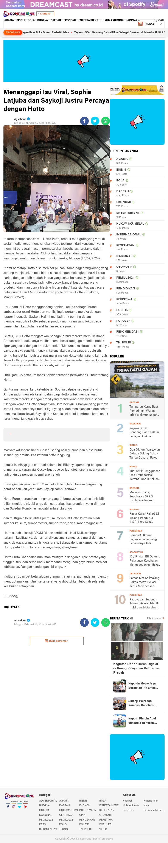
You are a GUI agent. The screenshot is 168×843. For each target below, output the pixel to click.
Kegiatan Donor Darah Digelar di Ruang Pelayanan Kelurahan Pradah (136, 668)
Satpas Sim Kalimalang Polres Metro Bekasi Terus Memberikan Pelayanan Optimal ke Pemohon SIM (144, 582)
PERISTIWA (124, 299)
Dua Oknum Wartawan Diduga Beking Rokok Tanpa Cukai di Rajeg (144, 453)
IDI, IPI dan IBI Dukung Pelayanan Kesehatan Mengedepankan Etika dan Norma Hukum (144, 561)
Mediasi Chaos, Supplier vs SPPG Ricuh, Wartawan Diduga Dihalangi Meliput (141, 497)
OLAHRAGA (66, 815)
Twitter (19, 808)
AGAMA (9, 20)
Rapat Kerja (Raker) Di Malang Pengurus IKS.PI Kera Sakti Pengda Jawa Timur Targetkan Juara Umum (144, 518)
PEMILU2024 (125, 277)
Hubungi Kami (131, 805)
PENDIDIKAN (125, 288)
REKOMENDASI (127, 331)
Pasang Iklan (151, 801)
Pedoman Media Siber (154, 810)
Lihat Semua (154, 618)
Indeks (146, 23)
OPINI (82, 815)
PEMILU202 (46, 820)
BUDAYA (42, 20)
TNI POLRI (123, 342)
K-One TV (45, 14)
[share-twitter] (95, 121)
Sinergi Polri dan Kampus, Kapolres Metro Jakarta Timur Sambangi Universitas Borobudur (143, 704)
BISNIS (20, 20)
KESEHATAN (125, 245)
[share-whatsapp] (105, 121)
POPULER (123, 321)
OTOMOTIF (124, 267)
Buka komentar (56, 641)
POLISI (63, 824)
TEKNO (63, 829)
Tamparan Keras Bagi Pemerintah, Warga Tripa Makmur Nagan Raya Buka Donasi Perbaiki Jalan (143, 411)
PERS (42, 824)
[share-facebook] (84, 121)
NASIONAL (124, 256)
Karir (146, 805)
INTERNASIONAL (128, 234)
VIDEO (103, 829)
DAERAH (55, 20)
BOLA (31, 20)
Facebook (8, 808)
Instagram (14, 808)
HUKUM (44, 810)
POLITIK (122, 310)
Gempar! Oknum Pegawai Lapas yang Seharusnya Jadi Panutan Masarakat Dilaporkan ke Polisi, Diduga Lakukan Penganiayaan (143, 540)
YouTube (25, 808)
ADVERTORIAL (48, 801)
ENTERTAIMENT (88, 20)
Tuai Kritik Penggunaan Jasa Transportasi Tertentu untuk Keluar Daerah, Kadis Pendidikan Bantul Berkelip (144, 475)
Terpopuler (13, 32)
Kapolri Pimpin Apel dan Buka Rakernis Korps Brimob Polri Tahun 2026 (142, 721)
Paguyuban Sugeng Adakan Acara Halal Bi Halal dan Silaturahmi (144, 603)
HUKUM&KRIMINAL (113, 20)
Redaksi (127, 801)
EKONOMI (70, 20)
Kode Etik (128, 810)
